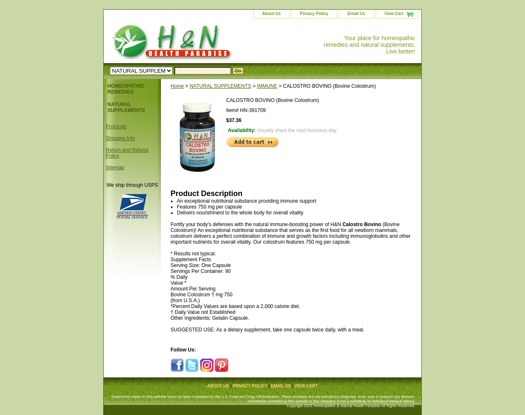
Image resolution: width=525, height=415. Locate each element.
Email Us (356, 13)
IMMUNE (267, 86)
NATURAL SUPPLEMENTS (220, 86)
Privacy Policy (314, 13)
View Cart (394, 13)
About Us (271, 13)
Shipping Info (120, 138)
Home (177, 86)
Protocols (116, 127)
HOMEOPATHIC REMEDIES (125, 89)
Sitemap (115, 168)
